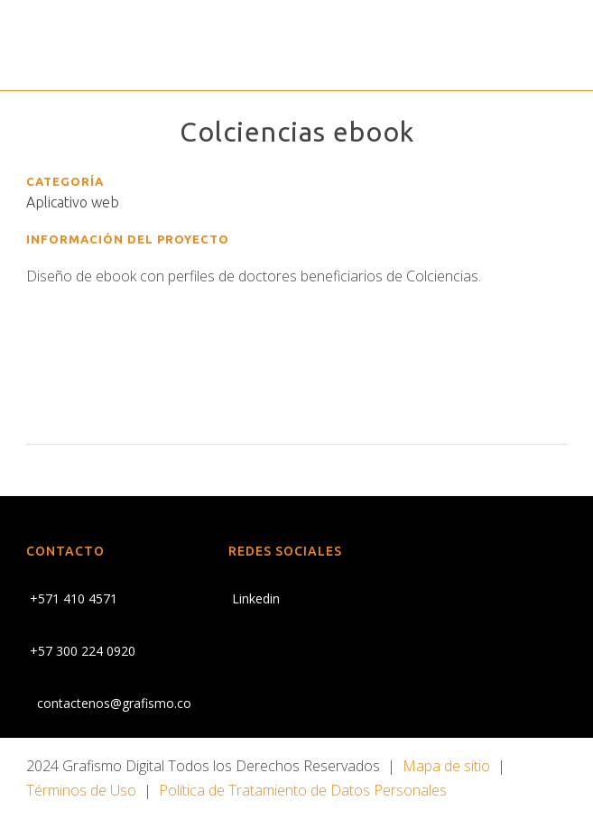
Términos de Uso (81, 790)
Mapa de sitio (446, 766)
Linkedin (254, 598)
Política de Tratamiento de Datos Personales (303, 790)
